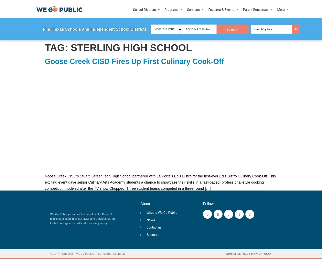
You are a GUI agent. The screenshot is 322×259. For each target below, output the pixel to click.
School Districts (146, 10)
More (283, 10)
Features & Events (223, 10)
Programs (173, 10)
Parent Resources (258, 10)
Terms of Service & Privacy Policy (248, 253)
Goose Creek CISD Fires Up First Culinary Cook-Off (134, 61)
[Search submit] (296, 29)
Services (195, 10)
